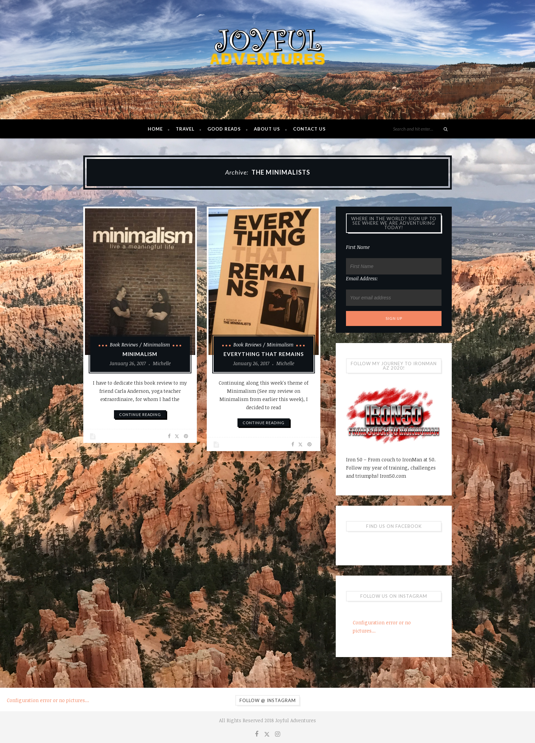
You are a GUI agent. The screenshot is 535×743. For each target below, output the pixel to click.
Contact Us (309, 129)
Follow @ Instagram (268, 700)
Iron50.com (393, 476)
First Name (358, 247)
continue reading (140, 414)
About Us (267, 129)
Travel (185, 129)
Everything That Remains (263, 354)
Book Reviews (124, 344)
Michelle (162, 363)
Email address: (362, 278)
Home (155, 129)
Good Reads (224, 129)
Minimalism (156, 344)
